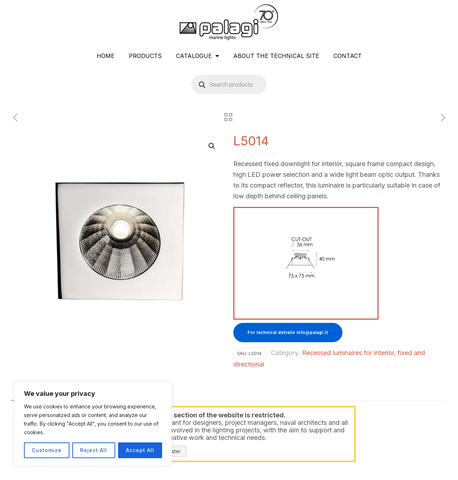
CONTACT (347, 55)
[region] (93, 424)
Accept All (140, 450)
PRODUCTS (145, 55)
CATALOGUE (197, 55)
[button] (212, 146)
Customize (47, 450)
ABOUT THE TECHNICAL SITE (276, 55)
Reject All (93, 450)
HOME (105, 55)
